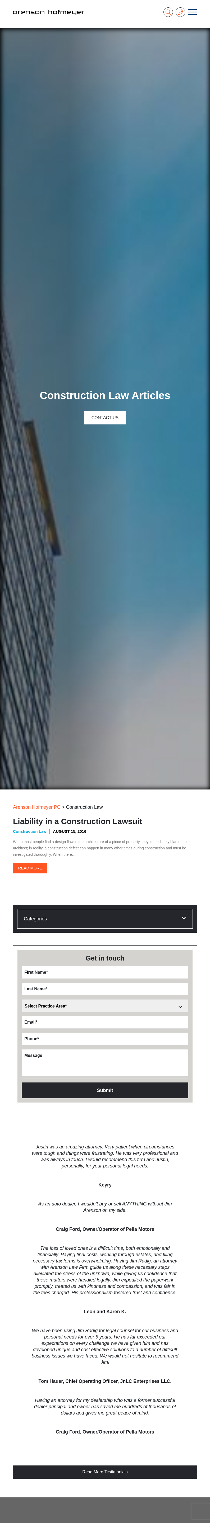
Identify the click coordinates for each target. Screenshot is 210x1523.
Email (30, 1022)
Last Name (35, 989)
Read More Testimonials (104, 1472)
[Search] (168, 12)
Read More (30, 868)
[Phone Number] (180, 12)
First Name (36, 972)
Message (33, 1055)
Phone (31, 1039)
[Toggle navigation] (192, 12)
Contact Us (105, 417)
